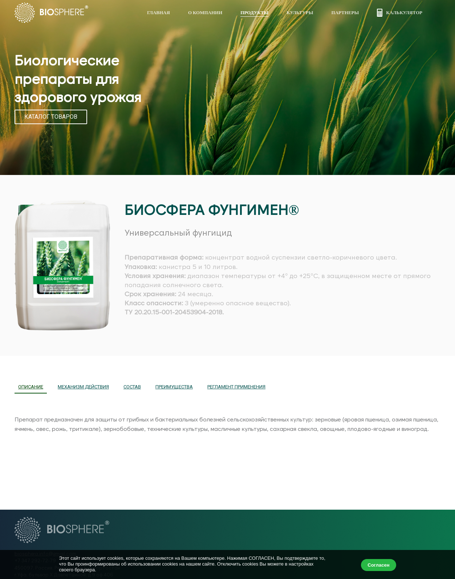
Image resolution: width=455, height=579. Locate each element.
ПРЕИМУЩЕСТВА (174, 387)
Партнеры (345, 12)
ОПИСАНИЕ (30, 387)
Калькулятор (399, 13)
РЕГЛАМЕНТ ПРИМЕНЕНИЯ (236, 387)
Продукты (254, 12)
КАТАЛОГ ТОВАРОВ (50, 116)
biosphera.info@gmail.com (45, 553)
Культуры (300, 12)
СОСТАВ (132, 387)
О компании (205, 12)
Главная (158, 12)
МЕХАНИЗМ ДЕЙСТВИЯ (83, 387)
